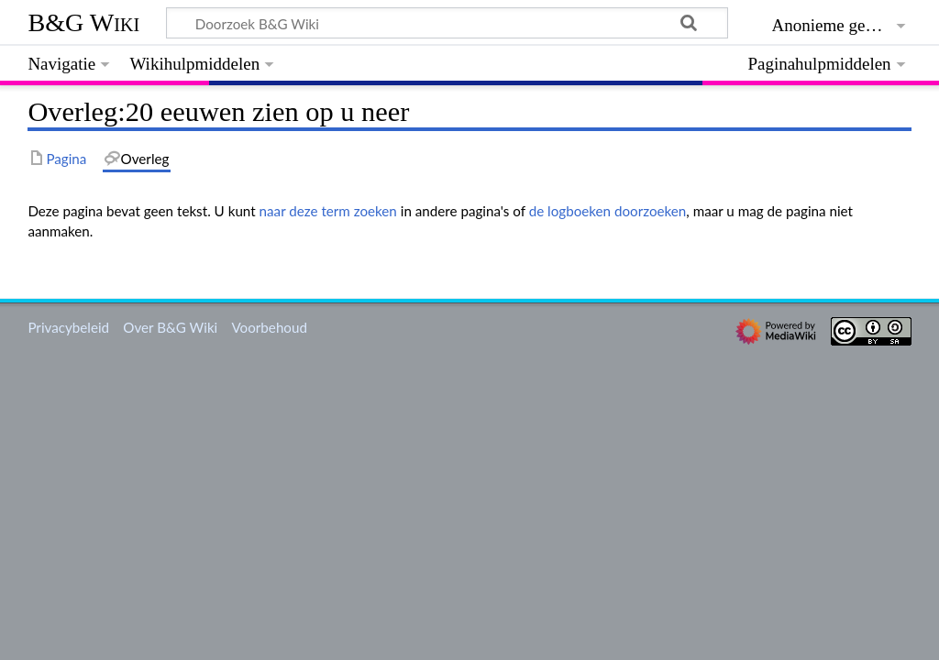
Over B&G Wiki (170, 327)
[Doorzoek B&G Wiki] (446, 23)
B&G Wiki (83, 22)
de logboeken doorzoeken (608, 211)
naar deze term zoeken (328, 211)
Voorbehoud (268, 327)
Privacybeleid (68, 327)
